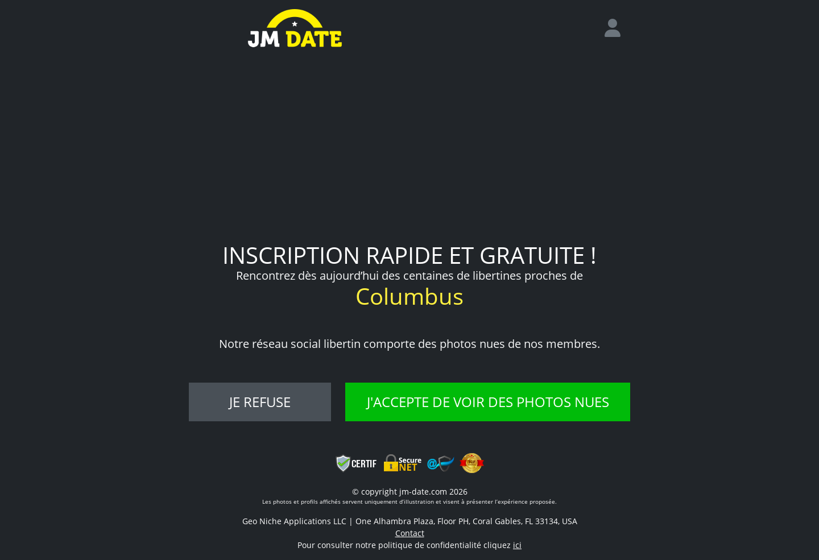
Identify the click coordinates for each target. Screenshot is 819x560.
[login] (617, 28)
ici (517, 545)
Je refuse (260, 401)
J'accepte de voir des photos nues (488, 401)
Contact (409, 533)
